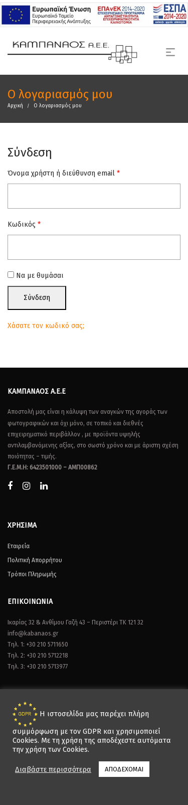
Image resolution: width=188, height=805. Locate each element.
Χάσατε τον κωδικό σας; (46, 325)
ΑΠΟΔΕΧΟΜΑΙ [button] (124, 769)
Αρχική (15, 106)
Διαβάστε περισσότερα (53, 769)
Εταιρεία (19, 546)
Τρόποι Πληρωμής (32, 574)
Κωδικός (24, 224)
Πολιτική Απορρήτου (35, 560)
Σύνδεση (37, 297)
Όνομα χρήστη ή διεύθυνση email (64, 173)
